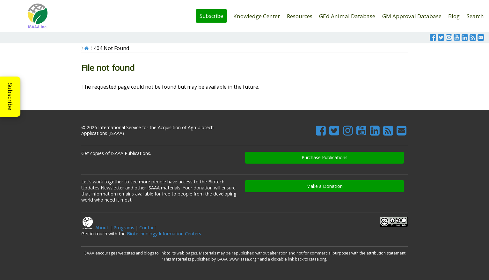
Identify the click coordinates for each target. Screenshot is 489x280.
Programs (123, 228)
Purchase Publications (324, 157)
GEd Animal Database (347, 16)
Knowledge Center (256, 16)
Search (475, 16)
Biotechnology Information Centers (164, 234)
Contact (147, 228)
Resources (299, 16)
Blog (454, 16)
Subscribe (211, 15)
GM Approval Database (412, 16)
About (101, 228)
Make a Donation (324, 186)
